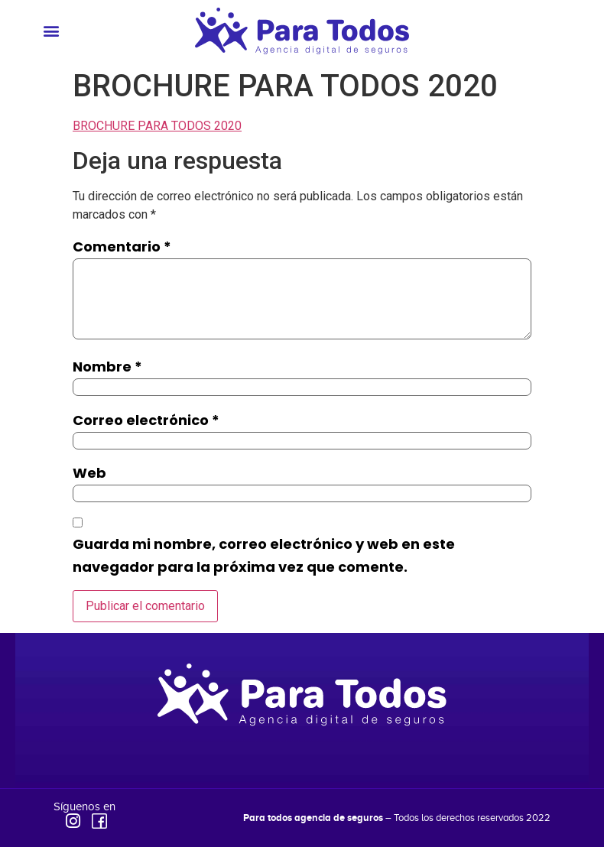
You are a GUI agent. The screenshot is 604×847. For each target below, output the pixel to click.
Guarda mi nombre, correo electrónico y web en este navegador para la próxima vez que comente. (264, 555)
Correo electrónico (146, 420)
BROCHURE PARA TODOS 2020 (157, 125)
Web (89, 472)
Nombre (107, 366)
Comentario (122, 246)
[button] (50, 31)
